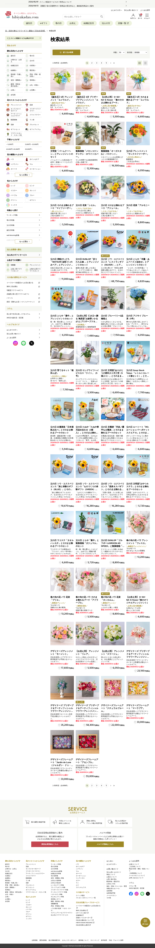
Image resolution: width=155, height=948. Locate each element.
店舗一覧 (123, 23)
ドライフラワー (31, 876)
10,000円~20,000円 (13, 149)
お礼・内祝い (9, 894)
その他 (109, 897)
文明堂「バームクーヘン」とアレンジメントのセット (61, 154)
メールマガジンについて (137, 875)
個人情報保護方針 (54, 940)
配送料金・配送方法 (113, 881)
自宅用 (7, 901)
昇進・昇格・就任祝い (12, 885)
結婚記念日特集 (56, 873)
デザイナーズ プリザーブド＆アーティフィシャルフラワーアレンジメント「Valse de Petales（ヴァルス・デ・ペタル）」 (137, 657)
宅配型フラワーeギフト (15, 290)
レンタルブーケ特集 (57, 885)
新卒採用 (104, 940)
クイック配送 (80, 895)
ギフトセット (30, 887)
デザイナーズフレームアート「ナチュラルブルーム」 (112, 708)
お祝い (7, 897)
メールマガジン (112, 895)
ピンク (28, 902)
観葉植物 (29, 878)
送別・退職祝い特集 (57, 878)
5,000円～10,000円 (31, 144)
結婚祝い (8, 878)
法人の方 (106, 23)
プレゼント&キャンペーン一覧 (86, 897)
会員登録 (109, 890)
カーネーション (81, 876)
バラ (77, 864)
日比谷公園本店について (85, 920)
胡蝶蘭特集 (54, 903)
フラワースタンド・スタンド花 (36, 892)
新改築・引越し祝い (11, 883)
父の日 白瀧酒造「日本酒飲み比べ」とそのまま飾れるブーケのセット (62, 430)
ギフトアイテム (31, 890)
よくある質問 (145, 10)
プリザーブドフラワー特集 (59, 890)
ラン (77, 883)
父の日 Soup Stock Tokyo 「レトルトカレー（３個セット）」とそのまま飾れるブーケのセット (137, 376)
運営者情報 (43, 940)
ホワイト (29, 916)
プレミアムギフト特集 (58, 887)
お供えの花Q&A (56, 883)
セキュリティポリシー (69, 940)
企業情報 (34, 940)
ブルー (28, 912)
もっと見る (23, 175)
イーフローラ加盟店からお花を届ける (23, 283)
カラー (78, 880)
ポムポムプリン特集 (57, 897)
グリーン (29, 914)
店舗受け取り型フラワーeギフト (23, 294)
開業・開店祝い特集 (57, 901)
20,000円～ (29, 149)
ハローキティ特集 (56, 894)
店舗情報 (80, 915)
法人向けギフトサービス (17, 255)
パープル (29, 909)
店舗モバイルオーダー (84, 918)
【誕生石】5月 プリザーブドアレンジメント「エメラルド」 (87, 100)
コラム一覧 (132, 886)
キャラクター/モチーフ (33, 869)
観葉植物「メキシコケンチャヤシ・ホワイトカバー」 (87, 154)
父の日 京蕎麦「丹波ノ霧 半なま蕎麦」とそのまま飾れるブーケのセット (112, 430)
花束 (27, 866)
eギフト (43, 23)
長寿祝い (8, 890)
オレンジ (29, 907)
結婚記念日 (89, 23)
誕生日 (29, 23)
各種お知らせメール (113, 888)
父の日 (7, 871)
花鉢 (27, 883)
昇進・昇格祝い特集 (57, 906)
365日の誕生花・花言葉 (15, 318)
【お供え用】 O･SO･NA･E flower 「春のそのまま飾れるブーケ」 (112, 100)
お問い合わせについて (136, 878)
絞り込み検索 (66, 52)
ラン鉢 (28, 880)
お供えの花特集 (56, 880)
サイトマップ (95, 940)
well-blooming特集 (56, 871)
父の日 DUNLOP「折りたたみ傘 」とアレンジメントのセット (87, 262)
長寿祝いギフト (56, 899)
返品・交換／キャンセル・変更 (117, 886)
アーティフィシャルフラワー (35, 873)
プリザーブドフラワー (33, 871)
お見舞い (8, 899)
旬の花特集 (54, 876)
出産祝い (8, 876)
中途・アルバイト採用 (116, 940)
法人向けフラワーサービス (59, 915)
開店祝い (8, 880)
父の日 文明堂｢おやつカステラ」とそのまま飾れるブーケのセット (137, 487)
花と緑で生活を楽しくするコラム (18, 314)
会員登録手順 (111, 893)
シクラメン (79, 869)
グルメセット (30, 885)
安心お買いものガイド (114, 872)
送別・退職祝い (10, 887)
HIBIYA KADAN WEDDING (85, 922)
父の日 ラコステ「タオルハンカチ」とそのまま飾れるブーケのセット (62, 543)
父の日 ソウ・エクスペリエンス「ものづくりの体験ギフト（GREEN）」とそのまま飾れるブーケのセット (87, 489)
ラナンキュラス (81, 887)
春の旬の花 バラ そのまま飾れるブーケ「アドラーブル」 (87, 600)
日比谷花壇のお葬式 (83, 925)
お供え (73, 23)
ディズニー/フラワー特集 (59, 892)
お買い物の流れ (112, 879)
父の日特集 (54, 869)
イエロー (29, 905)
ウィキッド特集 (56, 864)
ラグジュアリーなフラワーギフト (62, 912)
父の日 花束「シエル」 (86, 205)
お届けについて (112, 877)
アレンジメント (31, 864)
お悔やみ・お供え (11, 869)
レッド (28, 900)
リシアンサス (80, 878)
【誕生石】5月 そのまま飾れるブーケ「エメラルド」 (137, 100)
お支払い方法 (111, 884)
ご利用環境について (135, 873)
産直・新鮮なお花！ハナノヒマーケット (23, 302)
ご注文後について (135, 866)
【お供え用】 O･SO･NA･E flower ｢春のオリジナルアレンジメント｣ (137, 600)
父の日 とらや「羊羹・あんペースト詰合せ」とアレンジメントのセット (137, 262)
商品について (111, 874)
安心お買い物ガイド (131, 10)
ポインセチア (80, 866)
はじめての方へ (116, 10)
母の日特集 (54, 866)
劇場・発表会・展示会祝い (14, 892)
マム (77, 871)
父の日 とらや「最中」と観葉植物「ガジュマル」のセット (87, 543)
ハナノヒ (23, 298)
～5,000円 (9, 144)
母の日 (58, 23)
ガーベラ (79, 873)
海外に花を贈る (23, 286)
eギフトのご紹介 (82, 913)
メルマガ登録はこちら (105, 844)
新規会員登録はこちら (49, 844)
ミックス (29, 918)
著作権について (83, 940)
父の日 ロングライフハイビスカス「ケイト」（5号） (87, 373)
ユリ (77, 885)
